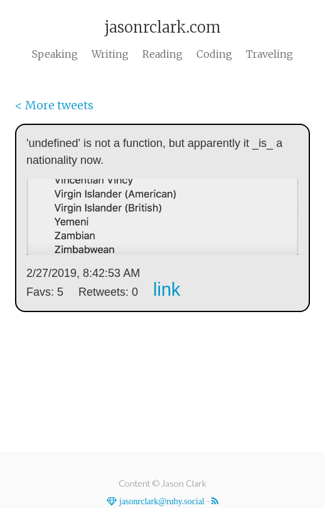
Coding (214, 54)
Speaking (55, 54)
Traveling (269, 54)
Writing (110, 54)
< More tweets (54, 105)
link (166, 289)
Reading (162, 54)
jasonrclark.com (162, 27)
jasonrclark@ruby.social (161, 501)
